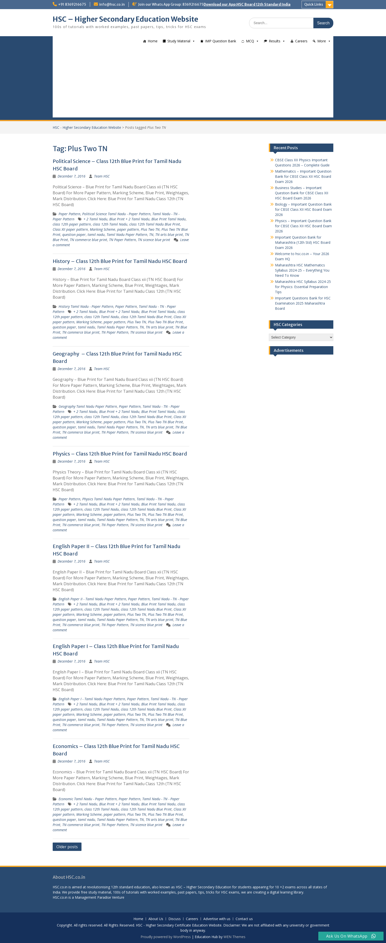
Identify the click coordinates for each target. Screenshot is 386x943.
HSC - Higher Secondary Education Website (87, 127)
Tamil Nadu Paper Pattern (127, 234)
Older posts (67, 846)
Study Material (178, 41)
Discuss (174, 919)
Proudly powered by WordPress (166, 936)
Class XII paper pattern (70, 229)
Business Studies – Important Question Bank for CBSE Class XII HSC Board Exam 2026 (301, 192)
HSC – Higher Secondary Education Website (125, 19)
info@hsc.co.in (112, 4)
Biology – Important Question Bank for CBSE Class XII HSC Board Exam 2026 (303, 209)
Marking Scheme (102, 229)
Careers (301, 41)
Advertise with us (216, 919)
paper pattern (128, 229)
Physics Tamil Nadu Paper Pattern (108, 499)
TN (151, 234)
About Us (155, 919)
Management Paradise (93, 897)
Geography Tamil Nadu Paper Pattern (88, 406)
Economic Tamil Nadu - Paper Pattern (88, 799)
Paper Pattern (69, 213)
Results (274, 41)
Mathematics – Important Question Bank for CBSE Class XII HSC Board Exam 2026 (303, 176)
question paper (74, 234)
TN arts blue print (169, 234)
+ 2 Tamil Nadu (95, 219)
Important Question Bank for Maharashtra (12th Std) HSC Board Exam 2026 (302, 242)
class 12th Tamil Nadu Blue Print (154, 224)
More (321, 41)
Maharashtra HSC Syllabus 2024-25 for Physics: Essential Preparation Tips (303, 286)
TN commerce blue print (88, 239)
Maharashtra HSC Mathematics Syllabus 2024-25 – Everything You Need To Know (302, 270)
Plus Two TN (150, 229)
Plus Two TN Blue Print (165, 322)
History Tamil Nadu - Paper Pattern (86, 306)
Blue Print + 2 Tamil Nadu (129, 219)
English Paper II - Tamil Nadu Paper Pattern (92, 599)
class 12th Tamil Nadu (110, 224)
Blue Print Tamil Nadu (168, 219)
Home (153, 41)
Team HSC (102, 176)
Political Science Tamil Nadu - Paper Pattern (116, 213)
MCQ (250, 41)
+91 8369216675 (72, 4)
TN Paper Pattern (122, 239)
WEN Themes (234, 936)
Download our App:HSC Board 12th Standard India (247, 4)
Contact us (244, 919)
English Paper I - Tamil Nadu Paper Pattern (92, 699)
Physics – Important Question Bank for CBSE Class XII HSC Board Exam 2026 (303, 225)
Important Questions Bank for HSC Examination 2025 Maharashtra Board (303, 303)
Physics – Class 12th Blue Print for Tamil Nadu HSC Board (120, 454)
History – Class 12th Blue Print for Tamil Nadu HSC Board (120, 261)
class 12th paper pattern (72, 224)
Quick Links (313, 4)
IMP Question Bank (220, 41)
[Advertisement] (193, 83)
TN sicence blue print (154, 239)
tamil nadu (96, 234)
